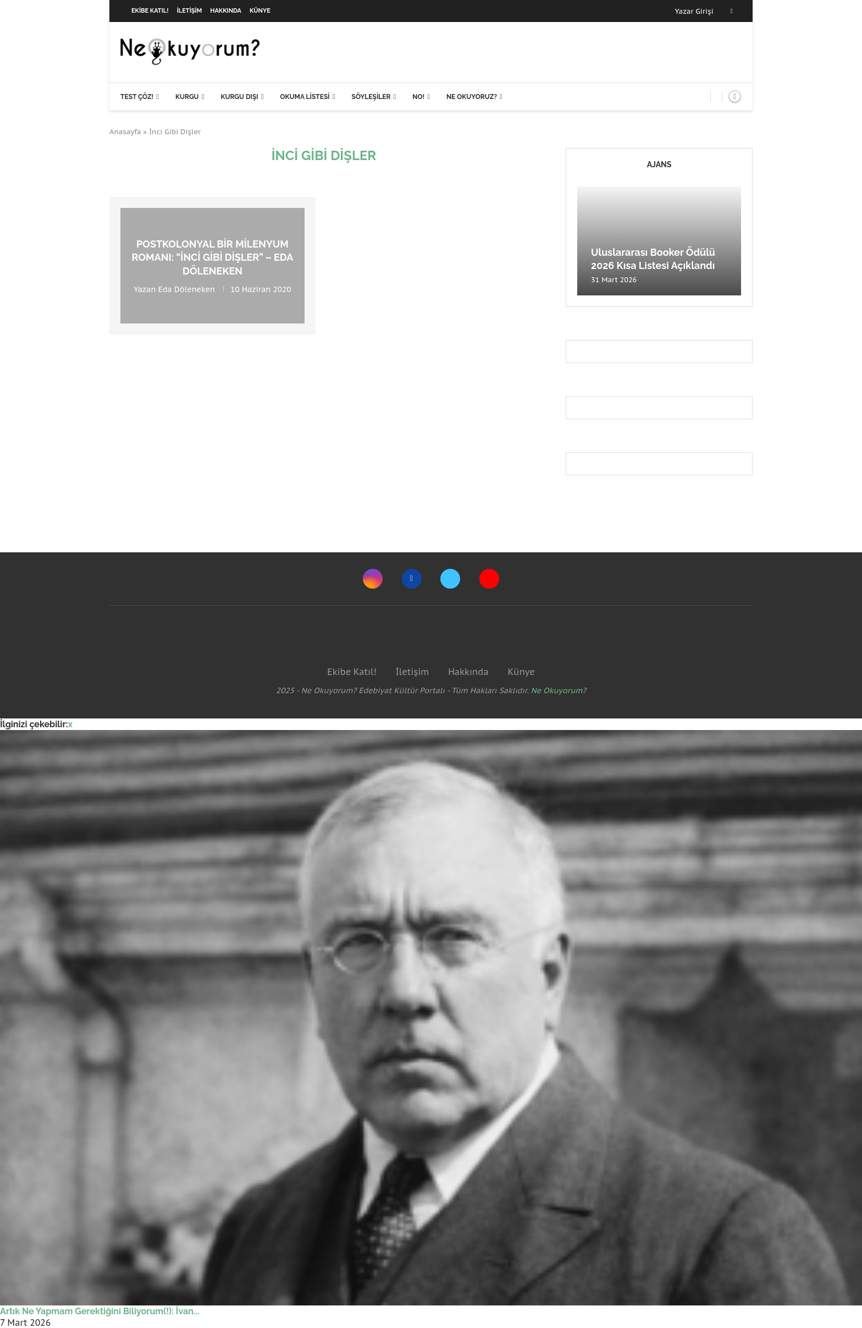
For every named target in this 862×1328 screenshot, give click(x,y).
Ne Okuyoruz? (471, 97)
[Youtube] (489, 579)
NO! (418, 97)
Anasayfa (125, 131)
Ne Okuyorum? (559, 690)
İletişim (189, 10)
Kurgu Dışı (239, 97)
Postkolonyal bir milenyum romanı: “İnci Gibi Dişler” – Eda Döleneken (213, 257)
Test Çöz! (136, 97)
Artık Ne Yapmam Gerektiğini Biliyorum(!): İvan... (100, 1311)
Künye (260, 10)
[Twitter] (450, 579)
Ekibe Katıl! (150, 10)
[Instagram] (373, 579)
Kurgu (187, 97)
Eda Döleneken (186, 289)
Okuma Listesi (304, 97)
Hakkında (225, 10)
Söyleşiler (371, 97)
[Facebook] (732, 11)
